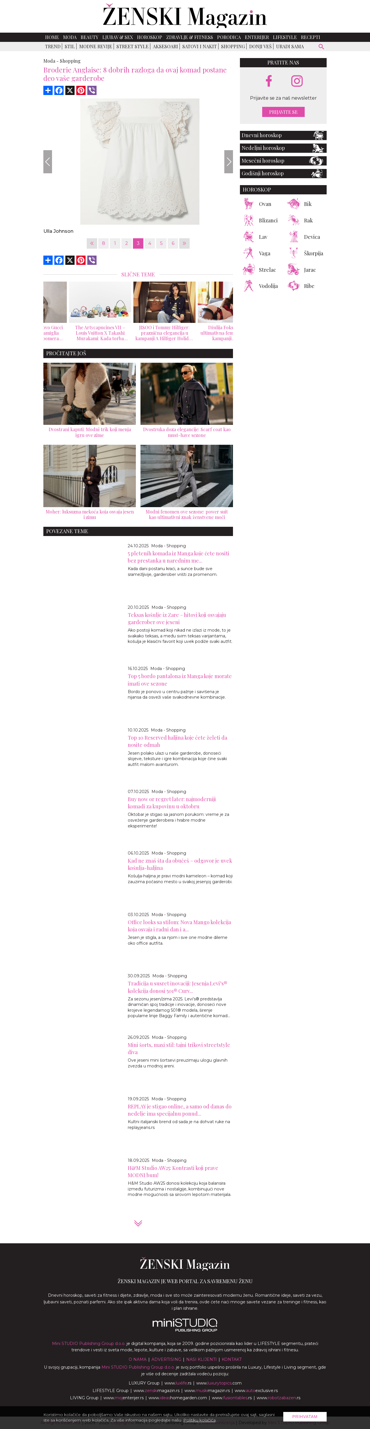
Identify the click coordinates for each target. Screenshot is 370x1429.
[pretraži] (321, 47)
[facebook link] (269, 81)
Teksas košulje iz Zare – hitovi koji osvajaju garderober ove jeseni (177, 618)
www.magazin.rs (157, 1390)
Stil (70, 46)
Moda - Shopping (168, 545)
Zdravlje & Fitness (189, 37)
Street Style (132, 46)
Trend (52, 46)
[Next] (228, 161)
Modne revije (95, 46)
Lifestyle (285, 37)
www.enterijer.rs (123, 1397)
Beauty (89, 37)
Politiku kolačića (199, 1420)
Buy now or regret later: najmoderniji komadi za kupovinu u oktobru (172, 803)
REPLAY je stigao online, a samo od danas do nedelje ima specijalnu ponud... (180, 1110)
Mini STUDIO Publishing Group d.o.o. (88, 1343)
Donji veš (260, 46)
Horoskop (149, 37)
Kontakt (232, 1359)
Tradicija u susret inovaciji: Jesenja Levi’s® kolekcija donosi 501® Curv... (177, 987)
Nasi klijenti (201, 1359)
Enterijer (257, 37)
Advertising (166, 1359)
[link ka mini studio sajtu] (185, 1330)
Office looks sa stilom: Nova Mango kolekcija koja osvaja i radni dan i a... (179, 926)
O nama (138, 1359)
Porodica (229, 37)
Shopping (233, 46)
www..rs (177, 1383)
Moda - (51, 61)
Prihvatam (305, 1416)
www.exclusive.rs (256, 1390)
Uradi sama (290, 46)
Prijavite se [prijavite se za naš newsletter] (283, 112)
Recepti (310, 37)
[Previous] (47, 161)
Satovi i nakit (199, 46)
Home (52, 37)
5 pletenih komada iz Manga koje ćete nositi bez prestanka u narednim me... (178, 557)
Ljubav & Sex (117, 37)
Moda (70, 37)
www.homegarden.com (178, 1397)
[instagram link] (297, 81)
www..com (219, 1383)
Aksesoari (165, 46)
